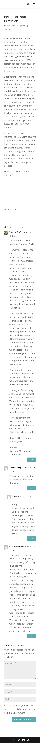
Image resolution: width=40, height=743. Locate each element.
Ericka (8, 26)
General (24, 26)
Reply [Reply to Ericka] (30, 538)
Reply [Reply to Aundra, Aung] (30, 488)
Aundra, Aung (15, 467)
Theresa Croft (15, 232)
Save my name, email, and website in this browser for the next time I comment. (19, 709)
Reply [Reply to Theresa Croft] (30, 459)
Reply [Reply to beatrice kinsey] (30, 636)
